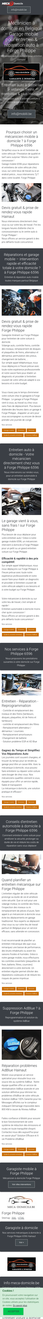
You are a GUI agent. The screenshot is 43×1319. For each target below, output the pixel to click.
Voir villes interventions (21, 1184)
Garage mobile (9, 430)
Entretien (21, 430)
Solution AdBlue (31, 435)
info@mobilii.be (19, 9)
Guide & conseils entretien (13, 435)
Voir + (21, 1242)
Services (31, 430)
